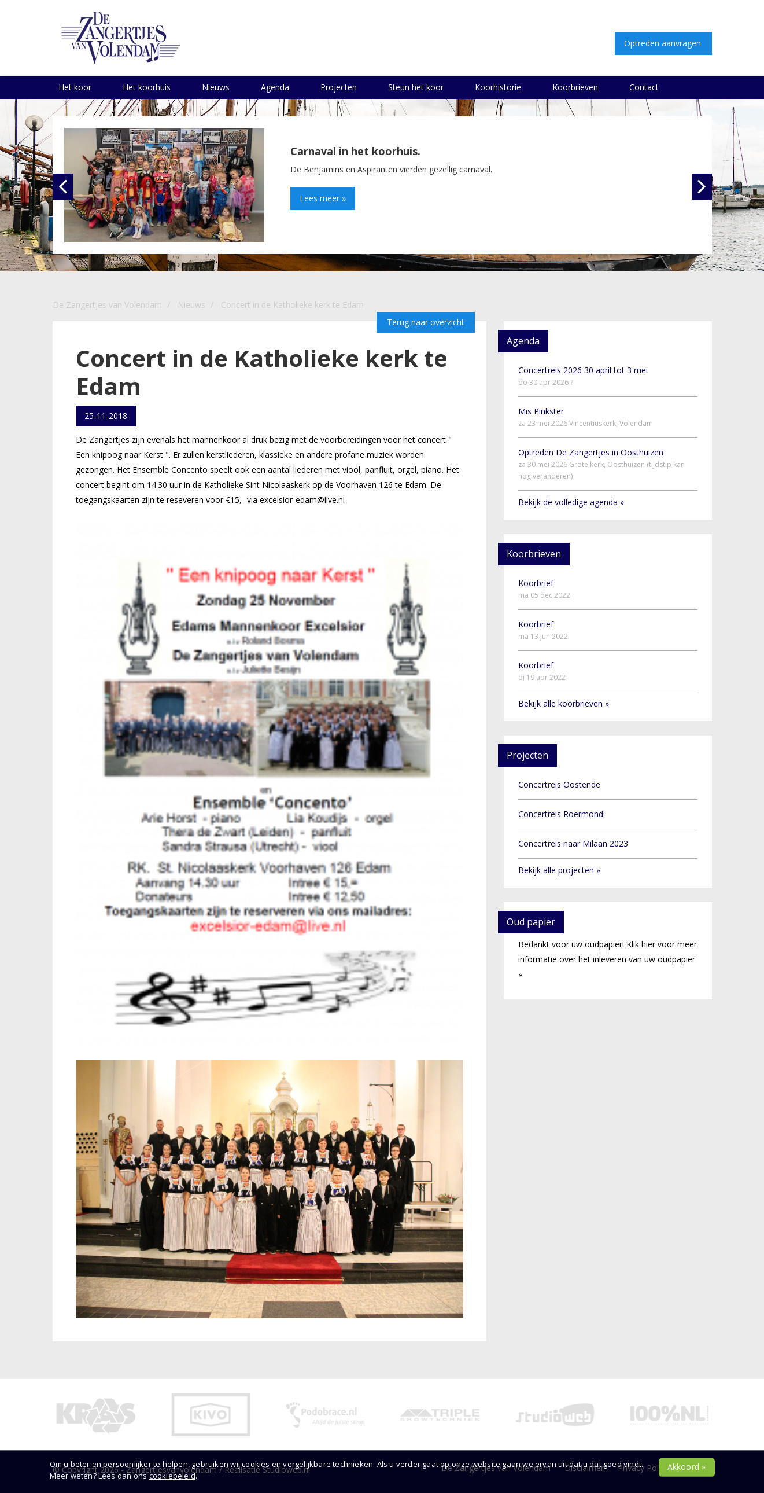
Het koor (74, 87)
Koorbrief (544, 589)
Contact (644, 87)
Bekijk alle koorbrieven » (563, 703)
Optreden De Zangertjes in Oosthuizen (601, 464)
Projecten (338, 87)
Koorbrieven (575, 87)
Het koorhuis (147, 87)
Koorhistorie (498, 87)
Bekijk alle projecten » (559, 870)
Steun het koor (416, 87)
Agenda (275, 87)
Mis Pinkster (585, 417)
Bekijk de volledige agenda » (571, 502)
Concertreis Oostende (559, 784)
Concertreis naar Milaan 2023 (573, 843)
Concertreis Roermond (560, 813)
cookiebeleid (172, 1475)
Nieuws (216, 87)
